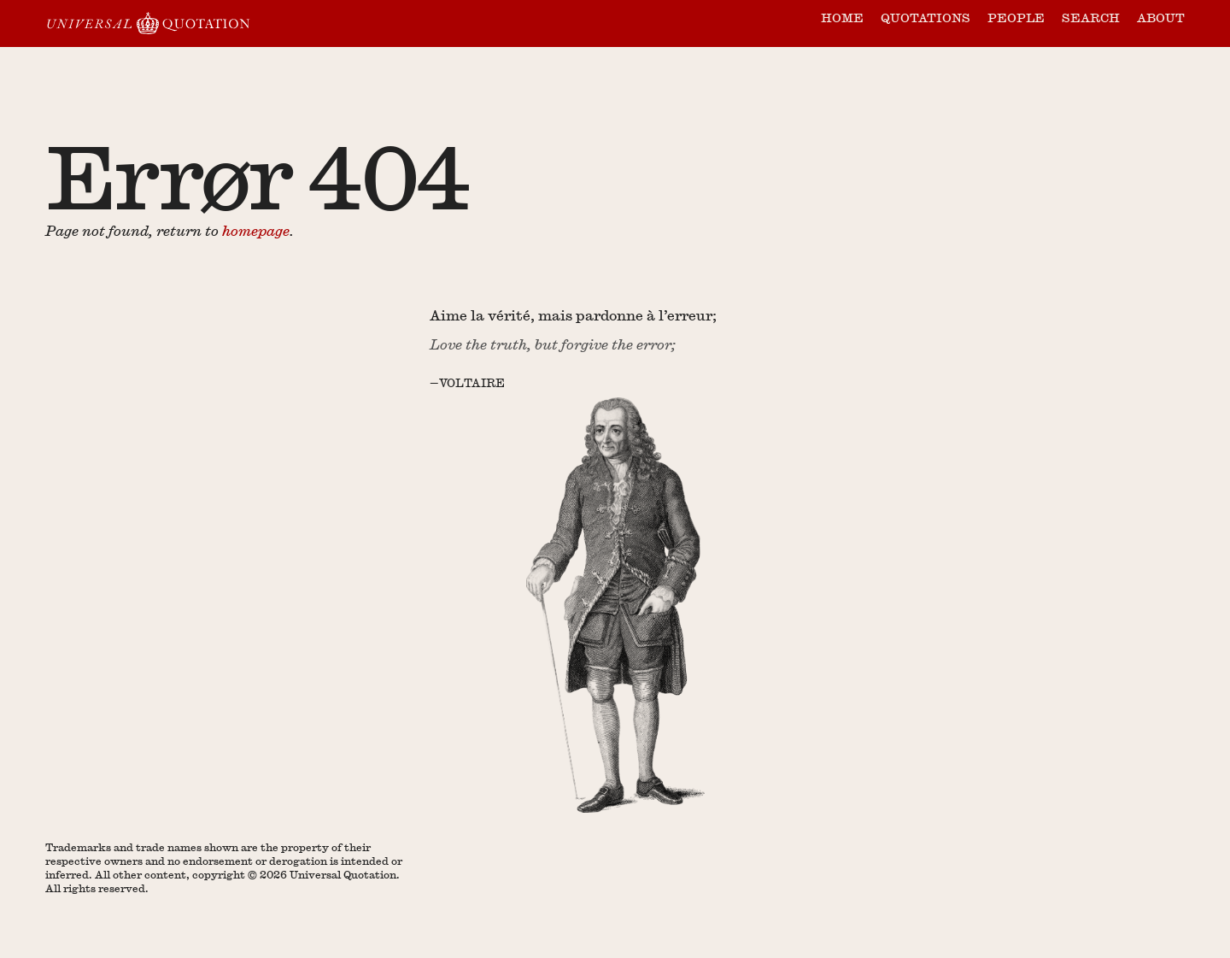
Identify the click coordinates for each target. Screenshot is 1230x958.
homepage (256, 230)
